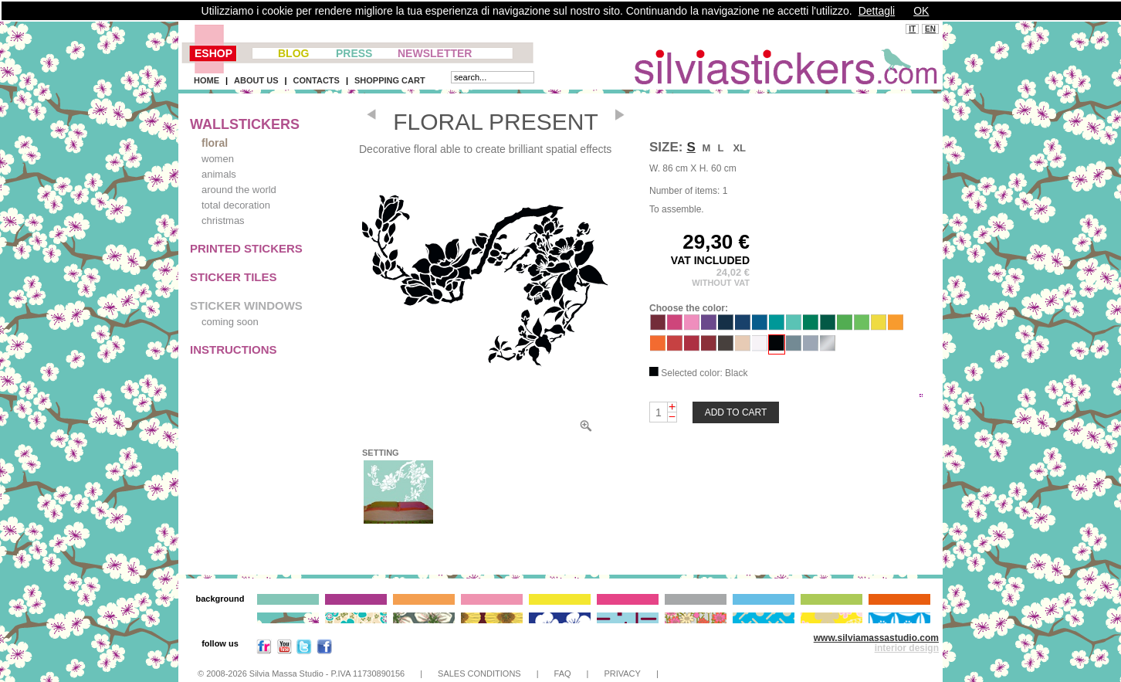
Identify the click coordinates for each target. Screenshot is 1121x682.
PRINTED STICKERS (246, 248)
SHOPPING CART (389, 80)
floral (215, 143)
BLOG (293, 53)
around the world (239, 189)
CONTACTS (316, 80)
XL (739, 148)
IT (912, 29)
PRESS (354, 53)
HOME (206, 80)
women (218, 159)
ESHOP (213, 53)
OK (921, 11)
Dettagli (877, 11)
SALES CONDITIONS (479, 673)
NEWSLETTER (435, 53)
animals (219, 174)
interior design (907, 648)
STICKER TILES (233, 276)
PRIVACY (622, 673)
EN (930, 29)
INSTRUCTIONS (233, 349)
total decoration (236, 205)
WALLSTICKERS (245, 124)
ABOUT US (256, 80)
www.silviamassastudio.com (876, 638)
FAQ (562, 673)
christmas (223, 220)
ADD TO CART (736, 412)
